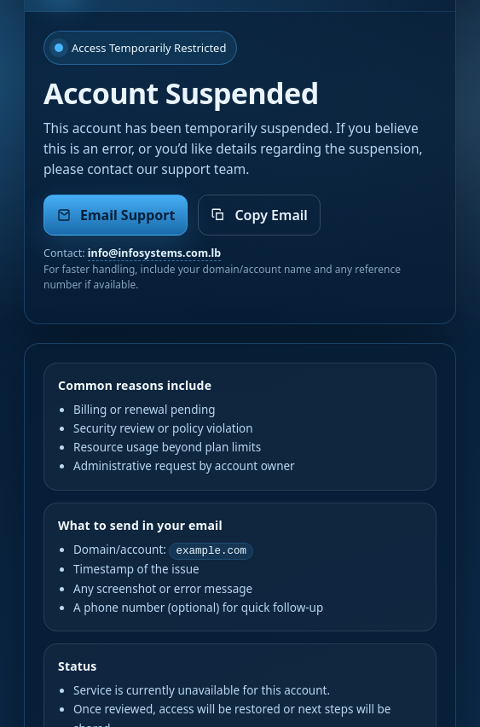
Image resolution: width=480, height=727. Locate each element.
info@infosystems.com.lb (154, 253)
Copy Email (259, 215)
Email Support (115, 215)
